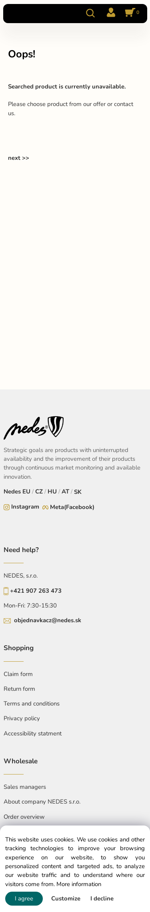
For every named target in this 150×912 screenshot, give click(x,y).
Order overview (24, 817)
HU (52, 491)
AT (65, 491)
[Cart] (130, 13)
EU (26, 491)
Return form (19, 689)
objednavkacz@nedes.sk (47, 620)
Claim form (18, 674)
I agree (24, 898)
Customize (65, 898)
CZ (39, 491)
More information (78, 884)
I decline (102, 898)
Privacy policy (22, 718)
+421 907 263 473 (36, 591)
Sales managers (25, 787)
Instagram (25, 507)
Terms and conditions (32, 704)
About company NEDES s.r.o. (42, 802)
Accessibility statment (33, 733)
